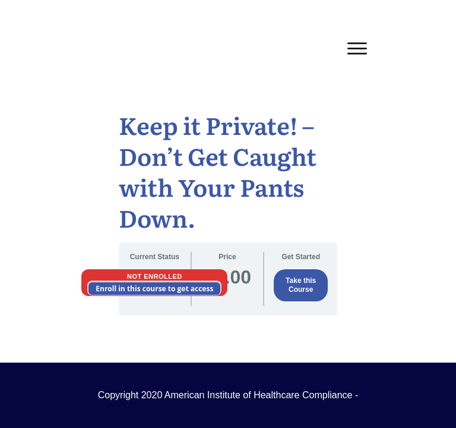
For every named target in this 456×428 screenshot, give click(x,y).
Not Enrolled (154, 276)
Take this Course (301, 285)
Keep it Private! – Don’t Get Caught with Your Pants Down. (217, 171)
